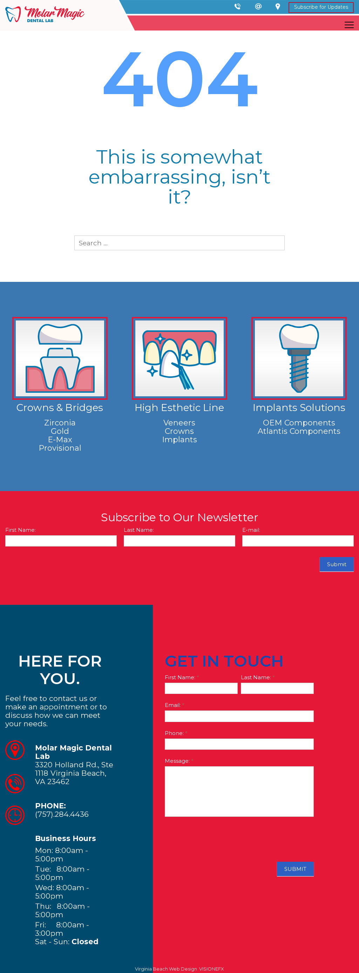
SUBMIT (295, 869)
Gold (60, 431)
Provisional (60, 448)
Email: (174, 705)
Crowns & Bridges (59, 407)
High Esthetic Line (179, 407)
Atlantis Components (299, 431)
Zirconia (60, 423)
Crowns (179, 431)
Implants (179, 439)
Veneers (179, 423)
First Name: (20, 530)
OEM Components (299, 423)
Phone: (176, 733)
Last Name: (139, 530)
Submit (336, 564)
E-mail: (251, 530)
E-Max (60, 439)
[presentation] (218, 837)
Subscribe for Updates (321, 7)
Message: (179, 760)
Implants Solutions (299, 407)
